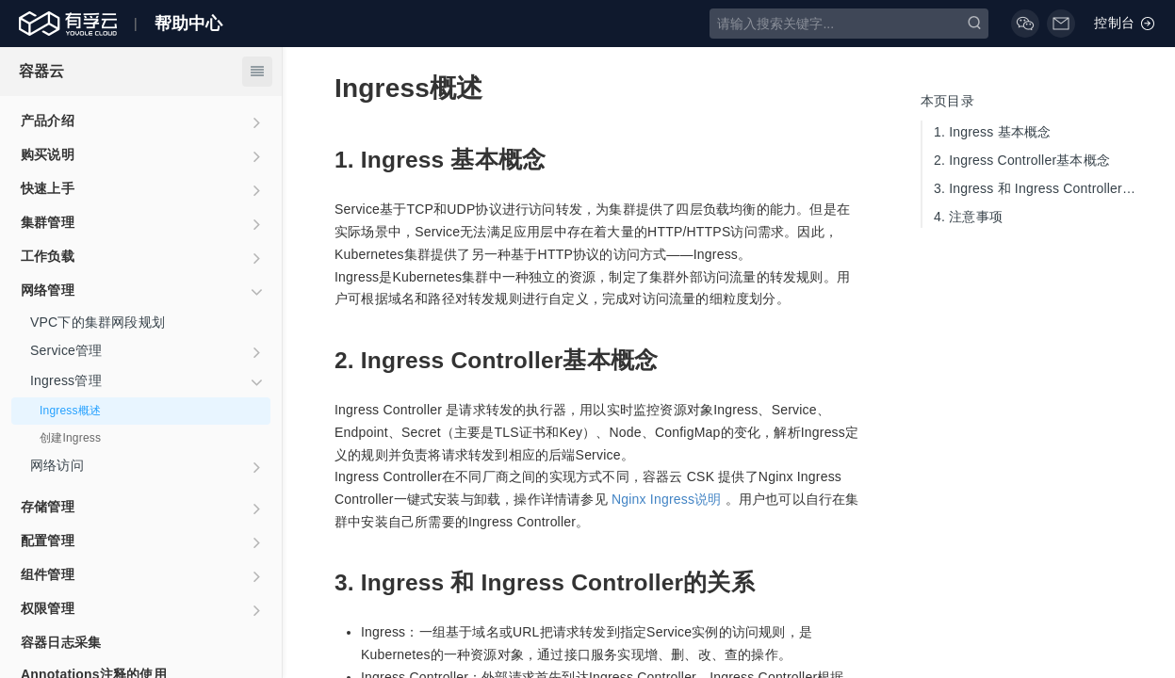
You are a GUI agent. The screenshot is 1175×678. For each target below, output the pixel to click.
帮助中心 (189, 23)
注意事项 (968, 216)
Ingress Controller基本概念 (1022, 160)
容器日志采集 (61, 642)
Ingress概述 (70, 410)
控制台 (1125, 23)
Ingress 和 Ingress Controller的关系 (1040, 188)
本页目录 (947, 100)
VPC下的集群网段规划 (97, 322)
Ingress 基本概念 (992, 131)
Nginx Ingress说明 (667, 499)
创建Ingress (70, 437)
